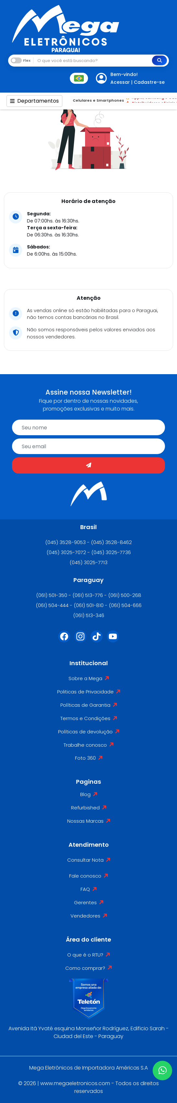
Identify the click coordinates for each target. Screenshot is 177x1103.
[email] (88, 446)
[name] (88, 427)
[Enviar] (88, 465)
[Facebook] (64, 640)
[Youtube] (113, 640)
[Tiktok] (97, 640)
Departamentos (34, 101)
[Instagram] (80, 640)
